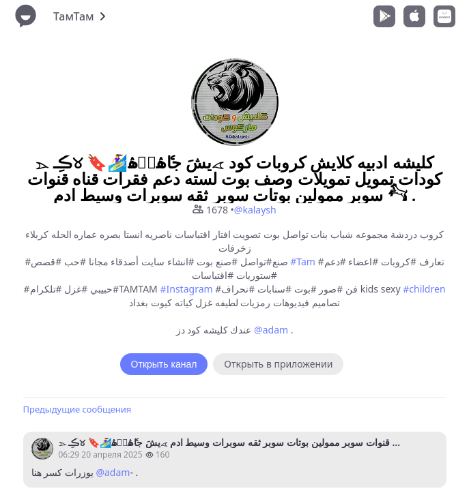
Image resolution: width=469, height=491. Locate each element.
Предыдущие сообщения (77, 409)
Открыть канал (164, 364)
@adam (271, 329)
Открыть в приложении (278, 363)
